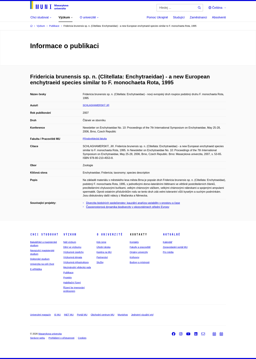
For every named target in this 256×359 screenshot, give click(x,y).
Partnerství (102, 257)
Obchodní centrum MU (102, 314)
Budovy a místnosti (139, 262)
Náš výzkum (69, 242)
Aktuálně (171, 234)
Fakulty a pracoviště (140, 247)
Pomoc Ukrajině (157, 17)
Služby (100, 262)
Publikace (68, 272)
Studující (179, 17)
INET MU (69, 314)
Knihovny (134, 257)
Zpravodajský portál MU (175, 247)
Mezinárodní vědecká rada (77, 267)
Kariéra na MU (104, 252)
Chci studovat (44, 234)
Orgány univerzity (139, 252)
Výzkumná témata (72, 257)
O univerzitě (110, 234)
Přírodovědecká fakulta (95, 138)
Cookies (82, 338)
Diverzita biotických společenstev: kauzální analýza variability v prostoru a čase (133, 202)
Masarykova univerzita (50, 333)
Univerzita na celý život (42, 264)
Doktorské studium (40, 259)
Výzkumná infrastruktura (76, 262)
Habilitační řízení (72, 282)
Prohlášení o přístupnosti (61, 338)
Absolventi (219, 17)
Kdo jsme (101, 242)
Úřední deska (103, 247)
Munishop (123, 314)
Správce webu (37, 338)
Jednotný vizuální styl (142, 314)
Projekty (67, 277)
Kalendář (167, 242)
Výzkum (69, 234)
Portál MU (82, 314)
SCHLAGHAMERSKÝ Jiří (96, 105)
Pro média (168, 252)
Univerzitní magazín (40, 314)
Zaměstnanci (198, 17)
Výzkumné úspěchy (73, 252)
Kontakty (134, 242)
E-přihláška (36, 269)
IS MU (57, 314)
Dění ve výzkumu (72, 247)
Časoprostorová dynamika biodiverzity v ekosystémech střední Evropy (127, 207)
